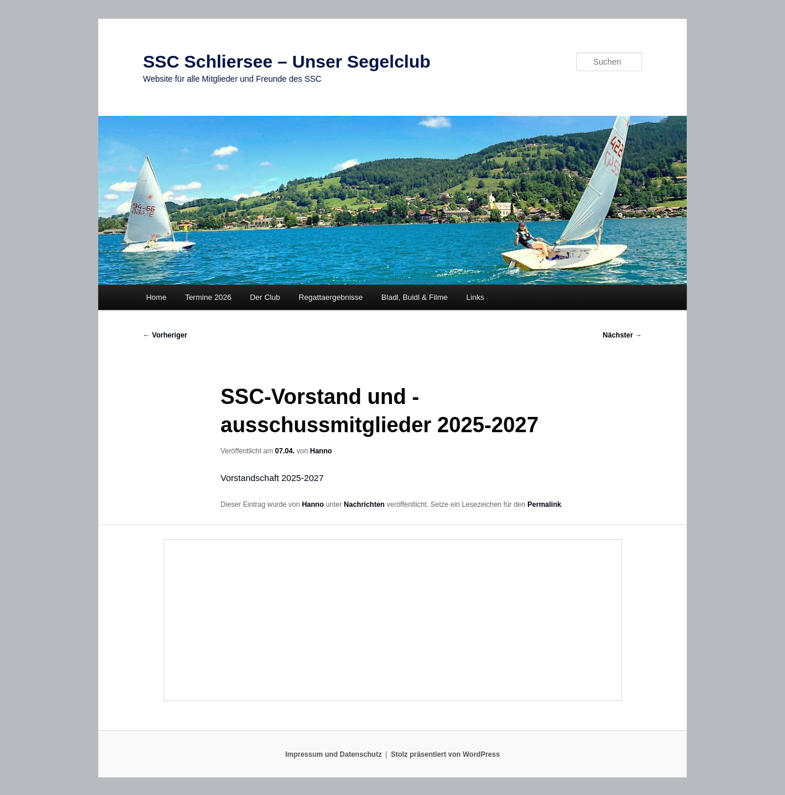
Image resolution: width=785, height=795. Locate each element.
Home (156, 297)
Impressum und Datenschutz (333, 754)
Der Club (265, 297)
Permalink (544, 504)
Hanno (321, 451)
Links (475, 297)
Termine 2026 (208, 297)
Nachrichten (364, 504)
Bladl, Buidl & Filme (414, 297)
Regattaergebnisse (330, 297)
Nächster (622, 335)
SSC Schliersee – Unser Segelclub (287, 61)
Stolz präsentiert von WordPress (445, 754)
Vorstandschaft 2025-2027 (272, 478)
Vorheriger (165, 335)
